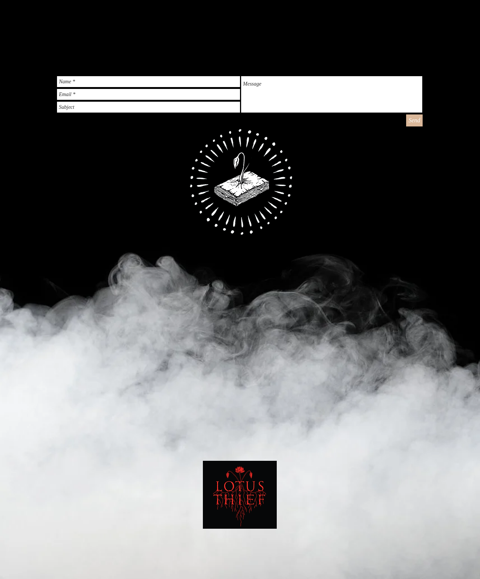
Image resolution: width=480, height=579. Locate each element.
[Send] (414, 120)
